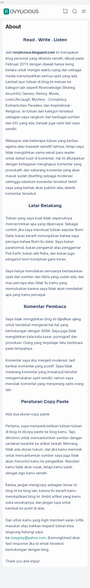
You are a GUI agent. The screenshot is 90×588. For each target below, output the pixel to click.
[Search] (74, 11)
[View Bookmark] (65, 11)
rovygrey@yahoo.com (28, 538)
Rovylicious (22, 11)
